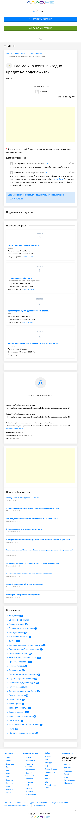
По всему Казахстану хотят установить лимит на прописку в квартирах (32, 563)
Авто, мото (12, 616)
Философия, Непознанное (19, 716)
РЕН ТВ (28, 758)
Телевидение (13, 703)
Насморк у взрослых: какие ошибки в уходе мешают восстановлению (32, 519)
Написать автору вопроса (40, 396)
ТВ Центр (29, 782)
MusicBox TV (30, 792)
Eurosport (29, 779)
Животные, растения (17, 636)
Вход (44, 10)
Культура (48, 763)
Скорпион (10, 780)
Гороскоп (8, 754)
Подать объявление (40, 28)
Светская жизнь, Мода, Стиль (21, 691)
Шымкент (68, 783)
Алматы (67, 768)
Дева (8, 774)
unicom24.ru (57, 179)
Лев (7, 770)
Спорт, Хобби (13, 699)
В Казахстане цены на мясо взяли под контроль (24, 529)
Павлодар (68, 771)
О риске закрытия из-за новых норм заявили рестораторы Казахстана (32, 508)
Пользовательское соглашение (16, 806)
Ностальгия (30, 761)
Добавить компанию (40, 19)
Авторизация (15, 199)
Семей (66, 774)
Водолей (9, 790)
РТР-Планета (30, 795)
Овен (8, 758)
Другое (11, 641)
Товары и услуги (15, 712)
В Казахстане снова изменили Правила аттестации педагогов (29, 574)
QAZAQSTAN (50, 772)
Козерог (9, 786)
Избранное (21, 803)
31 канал (48, 756)
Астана (47, 779)
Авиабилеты (67, 754)
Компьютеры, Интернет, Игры (21, 657)
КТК (46, 760)
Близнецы (10, 764)
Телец (8, 761)
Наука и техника (15, 666)
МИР (27, 785)
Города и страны (15, 624)
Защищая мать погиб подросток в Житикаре (23, 498)
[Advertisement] (40, 124)
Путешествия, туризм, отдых (20, 683)
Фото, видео (13, 720)
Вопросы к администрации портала (24, 645)
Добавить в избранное (14, 428)
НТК (46, 776)
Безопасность (39, 806)
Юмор (10, 729)
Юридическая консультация (20, 733)
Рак (7, 767)
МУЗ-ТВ (28, 788)
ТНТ (46, 766)
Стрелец (9, 783)
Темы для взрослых (16, 708)
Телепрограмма (30, 754)
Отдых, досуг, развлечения (20, 678)
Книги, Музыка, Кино (17, 653)
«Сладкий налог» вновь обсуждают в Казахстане (24, 584)
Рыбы (8, 793)
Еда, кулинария (14, 632)
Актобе (67, 765)
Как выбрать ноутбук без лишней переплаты (23, 595)
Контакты (8, 803)
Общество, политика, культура (21, 674)
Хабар (47, 753)
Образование (13, 670)
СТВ (46, 782)
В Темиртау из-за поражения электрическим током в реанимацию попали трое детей (38, 539)
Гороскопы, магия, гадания (20, 628)
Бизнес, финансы (28, 257)
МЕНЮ (10, 46)
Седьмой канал (51, 769)
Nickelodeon (30, 770)
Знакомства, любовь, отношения (22, 649)
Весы (8, 777)
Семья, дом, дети (15, 695)
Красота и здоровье (16, 662)
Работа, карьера (15, 687)
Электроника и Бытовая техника (22, 724)
